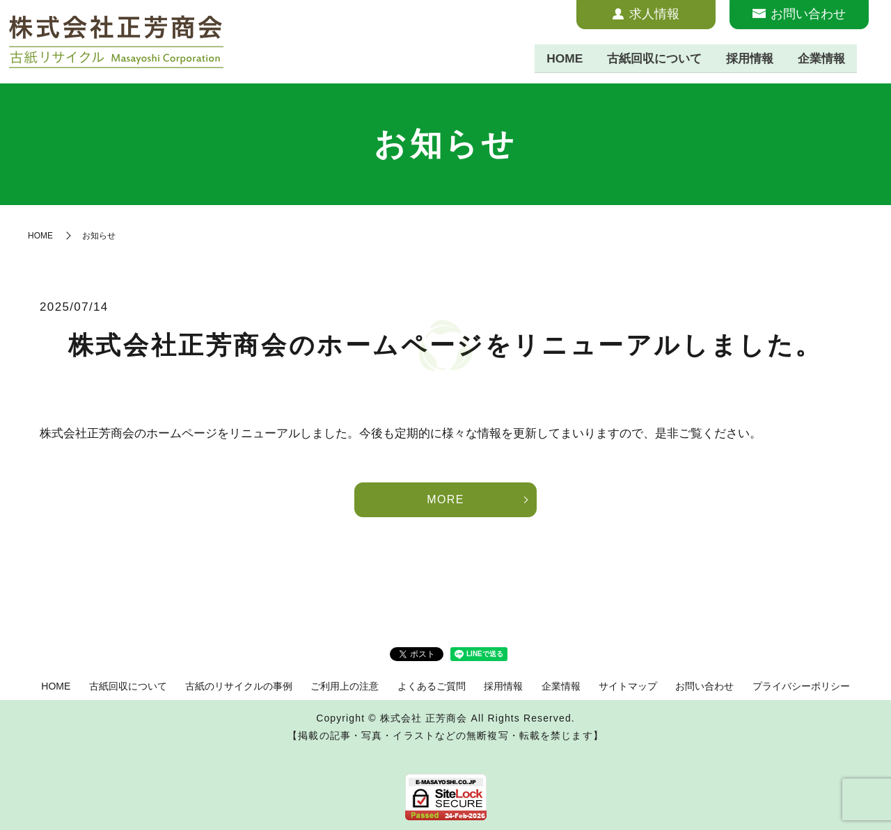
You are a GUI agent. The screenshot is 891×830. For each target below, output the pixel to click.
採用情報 (744, 58)
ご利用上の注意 (344, 686)
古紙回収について (644, 58)
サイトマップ (628, 686)
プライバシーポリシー (801, 686)
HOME (550, 58)
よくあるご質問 (431, 686)
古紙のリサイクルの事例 (238, 686)
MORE (445, 499)
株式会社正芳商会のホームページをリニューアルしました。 (445, 345)
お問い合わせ (704, 686)
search (869, 59)
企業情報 (819, 58)
